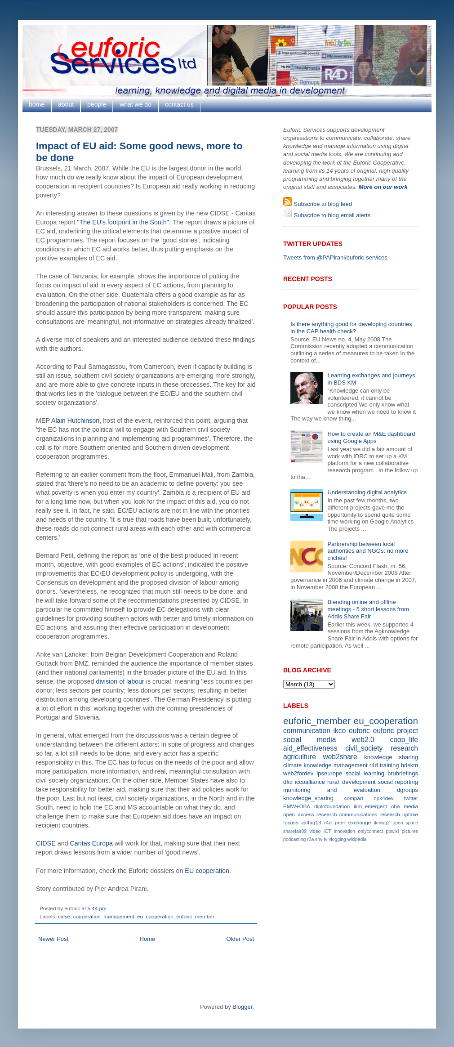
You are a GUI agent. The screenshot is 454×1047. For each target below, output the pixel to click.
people (96, 104)
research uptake (398, 814)
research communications (346, 814)
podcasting (294, 839)
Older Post (240, 938)
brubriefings (402, 773)
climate (292, 765)
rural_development (351, 782)
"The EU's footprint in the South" (123, 222)
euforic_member (195, 916)
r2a (310, 839)
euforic (359, 730)
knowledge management (335, 765)
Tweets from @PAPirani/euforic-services (335, 257)
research (404, 748)
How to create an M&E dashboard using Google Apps (371, 437)
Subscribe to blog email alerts (331, 215)
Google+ (29, 3)
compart (353, 798)
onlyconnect (370, 831)
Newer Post (53, 938)
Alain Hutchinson (75, 420)
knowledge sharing (391, 757)
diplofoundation (332, 806)
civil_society (364, 748)
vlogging (337, 839)
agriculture (299, 757)
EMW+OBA (296, 806)
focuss (290, 822)
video (314, 831)
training (389, 765)
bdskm (409, 765)
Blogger (242, 1006)
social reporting (398, 782)
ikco (340, 730)
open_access (298, 814)
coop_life (404, 739)
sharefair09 (295, 831)
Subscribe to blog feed (322, 204)
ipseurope (329, 773)
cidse (64, 916)
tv (325, 839)
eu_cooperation (155, 916)
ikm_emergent (370, 806)
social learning (364, 773)
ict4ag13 (311, 822)
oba (395, 806)
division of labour (120, 681)
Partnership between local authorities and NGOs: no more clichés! (367, 551)
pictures (410, 831)
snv (318, 839)
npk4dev (383, 798)
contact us (179, 104)
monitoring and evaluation (331, 790)
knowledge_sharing (308, 798)
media (411, 806)
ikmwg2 (382, 822)
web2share (340, 757)
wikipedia (357, 839)
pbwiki (392, 831)
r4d (373, 765)
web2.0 (363, 739)
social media (309, 739)
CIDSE (46, 843)
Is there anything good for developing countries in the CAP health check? (351, 328)
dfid (288, 782)
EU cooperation (207, 870)
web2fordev (298, 773)
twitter (411, 798)
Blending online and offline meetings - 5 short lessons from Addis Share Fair (368, 609)
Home (148, 938)
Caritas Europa (91, 843)
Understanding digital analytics (366, 492)
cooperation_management (103, 916)
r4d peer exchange (347, 822)
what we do (135, 104)
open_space (405, 822)
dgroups (407, 790)
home (37, 104)
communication (306, 730)
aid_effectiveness (310, 748)
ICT (327, 831)
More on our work (383, 186)
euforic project (395, 730)
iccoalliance (310, 782)
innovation (344, 831)
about (66, 104)
